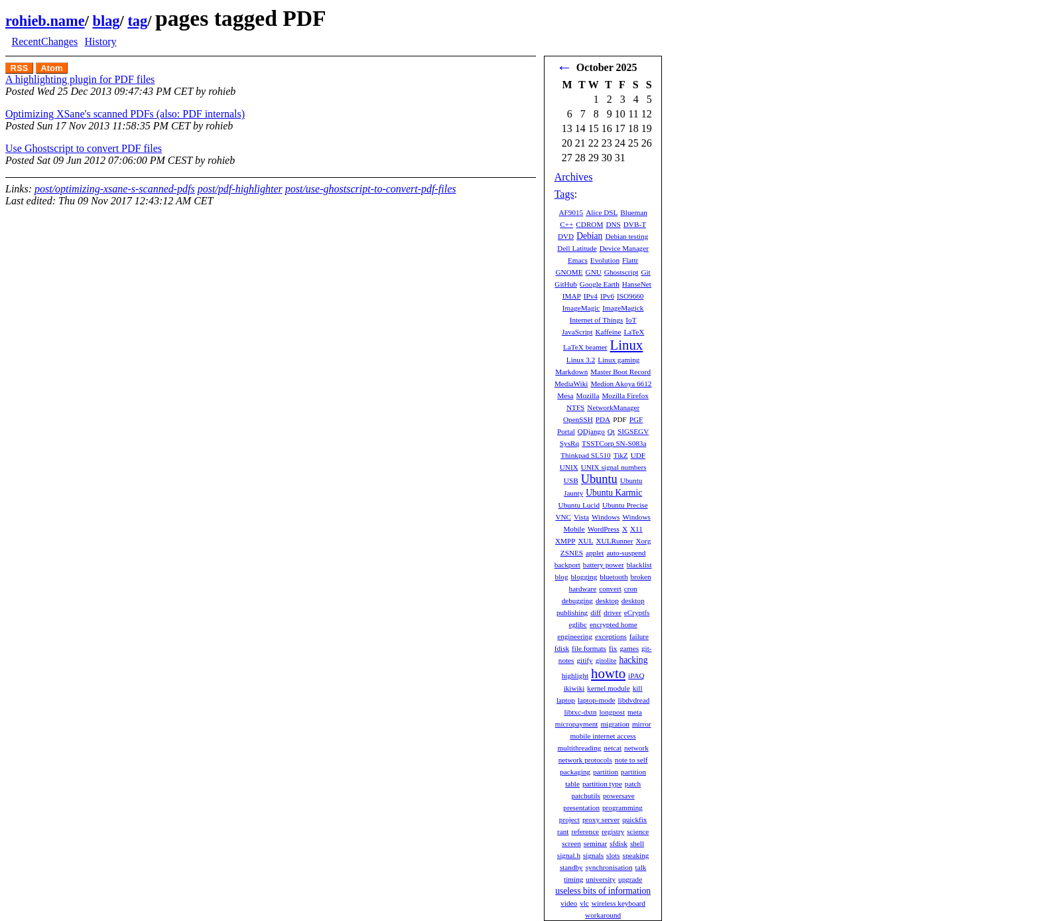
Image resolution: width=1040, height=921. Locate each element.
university (601, 879)
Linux (626, 344)
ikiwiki (574, 688)
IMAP (571, 296)
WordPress (603, 529)
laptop (565, 700)
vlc (584, 903)
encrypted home (613, 624)
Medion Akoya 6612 (620, 384)
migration (614, 724)
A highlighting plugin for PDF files (80, 79)
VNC (563, 517)
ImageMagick (622, 308)
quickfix (634, 819)
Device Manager (624, 248)
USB (571, 480)
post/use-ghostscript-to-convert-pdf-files (370, 188)
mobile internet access (602, 736)
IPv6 (607, 296)
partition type (602, 784)
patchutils (585, 796)
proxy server (600, 819)
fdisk (561, 648)
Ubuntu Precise (625, 505)
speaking (636, 855)
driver (612, 612)
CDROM (589, 224)
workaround (603, 915)
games (629, 648)
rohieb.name (45, 21)
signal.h (568, 855)
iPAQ (636, 675)
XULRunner (614, 541)
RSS (20, 68)
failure (639, 636)
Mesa (565, 395)
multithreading (579, 748)
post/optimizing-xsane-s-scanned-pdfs (114, 188)
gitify (584, 660)
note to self (631, 760)
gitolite (606, 660)
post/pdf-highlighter (240, 188)
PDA (603, 419)
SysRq (569, 443)
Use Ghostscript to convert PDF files (83, 148)
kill (638, 688)
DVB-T (634, 224)
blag (105, 21)
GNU (594, 272)
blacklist (639, 565)
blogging (584, 577)
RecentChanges (45, 41)
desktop (607, 600)
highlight (575, 675)
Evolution (604, 260)
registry (613, 831)
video (568, 903)
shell (637, 843)
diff (595, 612)
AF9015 (570, 212)
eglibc (578, 624)
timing (573, 879)
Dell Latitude (576, 248)
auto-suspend (625, 553)
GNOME (569, 272)
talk (641, 867)
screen (571, 843)
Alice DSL (602, 212)
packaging (575, 772)
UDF (638, 455)
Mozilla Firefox (625, 395)
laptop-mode (597, 700)
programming (622, 808)
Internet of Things (596, 320)
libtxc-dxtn (580, 712)
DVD (566, 236)
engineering (574, 636)
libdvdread (633, 700)
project (569, 819)
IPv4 (591, 296)
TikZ (621, 455)
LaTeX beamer (585, 347)
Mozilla (588, 395)
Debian (589, 236)
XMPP (565, 541)
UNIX (569, 467)
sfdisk (618, 843)
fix (613, 648)
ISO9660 (630, 296)
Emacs (578, 260)
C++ (566, 224)
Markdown (571, 372)
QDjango (591, 431)
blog (561, 577)
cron (630, 589)
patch (633, 784)
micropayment (576, 724)
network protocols (585, 760)
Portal (566, 431)
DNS (613, 224)
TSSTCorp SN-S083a (614, 443)
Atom (51, 68)
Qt (611, 431)
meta (634, 712)
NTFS (575, 407)
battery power (603, 565)
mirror (641, 724)
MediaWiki (571, 384)
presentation (581, 808)
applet (595, 553)
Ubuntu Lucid (579, 505)
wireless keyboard (618, 903)
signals (593, 855)
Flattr (630, 260)
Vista (581, 517)
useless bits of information (603, 891)
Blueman (633, 212)
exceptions (611, 636)
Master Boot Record (620, 372)
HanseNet (636, 284)
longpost (612, 712)
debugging (577, 600)
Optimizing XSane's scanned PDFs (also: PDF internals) (125, 113)
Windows (605, 517)
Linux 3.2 (581, 360)
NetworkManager (613, 407)
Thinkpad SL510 (585, 455)
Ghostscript (621, 272)
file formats (589, 648)
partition (605, 772)
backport (567, 565)
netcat (612, 748)
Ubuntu (599, 479)
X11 (636, 529)
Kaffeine (608, 332)
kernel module (608, 688)
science (638, 831)
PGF (636, 419)
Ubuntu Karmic (614, 493)
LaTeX (633, 332)
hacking (633, 660)
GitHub (565, 284)
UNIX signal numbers (614, 467)
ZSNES (571, 553)
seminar (595, 843)
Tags (564, 194)
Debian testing (626, 236)
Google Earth (599, 284)
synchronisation (609, 867)
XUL (586, 541)
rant (562, 831)
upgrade (630, 879)
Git (645, 272)
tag (137, 21)
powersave (619, 796)
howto (608, 673)
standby (571, 867)
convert (610, 589)
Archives (573, 176)
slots (613, 855)
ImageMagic (581, 308)
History (100, 41)
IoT (630, 320)
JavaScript (577, 332)
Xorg (643, 541)
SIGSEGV (633, 431)
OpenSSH (578, 419)
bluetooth (613, 577)
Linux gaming (618, 360)
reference (585, 831)
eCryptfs (637, 612)
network (636, 748)
